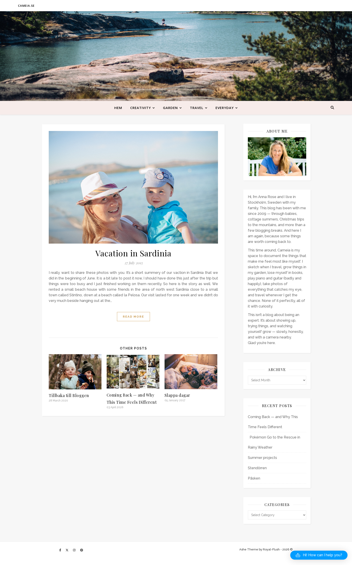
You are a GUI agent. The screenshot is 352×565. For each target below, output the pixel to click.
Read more (133, 316)
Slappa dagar (177, 395)
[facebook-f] (60, 550)
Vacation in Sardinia (133, 253)
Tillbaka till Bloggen (69, 395)
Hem (118, 107)
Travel (196, 107)
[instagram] (74, 550)
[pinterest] (81, 550)
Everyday (225, 107)
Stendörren (257, 468)
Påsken (254, 478)
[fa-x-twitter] (67, 550)
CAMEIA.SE (26, 6)
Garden (170, 107)
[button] (319, 555)
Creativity (140, 107)
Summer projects (262, 458)
